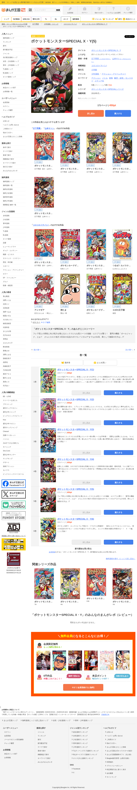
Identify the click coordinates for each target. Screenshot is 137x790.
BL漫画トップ (8, 73)
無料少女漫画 (8, 193)
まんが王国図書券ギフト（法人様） (118, 754)
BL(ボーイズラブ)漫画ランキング (84, 754)
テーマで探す (8, 151)
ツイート (131, 36)
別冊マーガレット (9, 435)
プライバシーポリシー (114, 766)
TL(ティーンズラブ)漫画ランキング (85, 751)
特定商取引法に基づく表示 (115, 769)
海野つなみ (7, 312)
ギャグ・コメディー (10, 251)
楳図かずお (7, 316)
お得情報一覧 (8, 91)
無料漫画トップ (8, 38)
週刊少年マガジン (9, 424)
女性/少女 (26, 19)
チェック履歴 (8, 110)
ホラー (5, 274)
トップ (6, 19)
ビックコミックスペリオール (13, 474)
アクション (96, 78)
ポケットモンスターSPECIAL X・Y (106, 50)
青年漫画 (6, 223)
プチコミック (8, 404)
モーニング (7, 447)
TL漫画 (5, 231)
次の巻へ (129, 350)
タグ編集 (46, 322)
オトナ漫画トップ (9, 77)
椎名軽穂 (6, 347)
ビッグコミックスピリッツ (12, 416)
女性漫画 (6, 216)
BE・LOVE (7, 396)
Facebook (75, 769)
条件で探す (7, 147)
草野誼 (5, 339)
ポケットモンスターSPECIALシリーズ (107, 89)
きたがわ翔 (7, 331)
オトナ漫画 (7, 239)
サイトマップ (110, 777)
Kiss (4, 420)
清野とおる (7, 355)
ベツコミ (6, 439)
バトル (105, 78)
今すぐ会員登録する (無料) (83, 687)
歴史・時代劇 (8, 262)
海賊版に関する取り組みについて (14, 536)
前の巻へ (37, 350)
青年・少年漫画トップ (11, 65)
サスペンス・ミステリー (12, 258)
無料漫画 (76, 19)
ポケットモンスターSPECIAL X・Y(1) (75, 369)
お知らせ (6, 121)
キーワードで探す (9, 163)
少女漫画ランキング (79, 739)
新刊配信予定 (8, 50)
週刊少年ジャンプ (9, 412)
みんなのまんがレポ (10, 171)
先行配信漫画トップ (10, 57)
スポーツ (6, 266)
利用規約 (109, 762)
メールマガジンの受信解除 (14, 739)
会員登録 (6, 102)
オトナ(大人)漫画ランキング (82, 758)
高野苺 (5, 362)
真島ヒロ (6, 382)
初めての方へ (8, 133)
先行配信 (16, 19)
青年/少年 (36, 19)
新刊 (118, 19)
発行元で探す (8, 167)
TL (46, 19)
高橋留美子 (7, 366)
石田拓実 (6, 308)
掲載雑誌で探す (8, 159)
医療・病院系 (8, 285)
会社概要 (109, 773)
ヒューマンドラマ (9, 247)
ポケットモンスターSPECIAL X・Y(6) (75, 519)
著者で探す (7, 155)
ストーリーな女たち (10, 400)
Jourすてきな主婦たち (11, 443)
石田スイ (6, 304)
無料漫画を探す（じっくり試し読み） (120, 559)
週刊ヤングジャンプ (10, 427)
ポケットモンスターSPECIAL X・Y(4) (75, 459)
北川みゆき (7, 335)
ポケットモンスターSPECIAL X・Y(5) (75, 489)
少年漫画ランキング (79, 747)
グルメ (5, 282)
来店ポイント (128, 19)
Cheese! (6, 431)
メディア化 (99, 81)
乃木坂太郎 (7, 370)
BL (56, 19)
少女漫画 (6, 219)
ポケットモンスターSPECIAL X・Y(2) (75, 399)
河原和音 (6, 327)
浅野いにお (7, 300)
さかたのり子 (8, 343)
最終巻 (65, 362)
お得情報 (7, 758)
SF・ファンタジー (9, 278)
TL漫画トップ (8, 69)
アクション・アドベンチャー (13, 270)
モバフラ (6, 470)
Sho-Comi (6, 451)
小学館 (94, 70)
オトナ (65, 19)
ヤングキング (8, 459)
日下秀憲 (101, 59)
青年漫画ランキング (79, 743)
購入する (118, 113)
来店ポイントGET (9, 88)
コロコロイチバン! (41, 225)
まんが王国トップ (10, 720)
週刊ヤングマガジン (10, 408)
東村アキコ (7, 374)
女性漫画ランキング (79, 736)
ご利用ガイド (8, 129)
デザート (6, 462)
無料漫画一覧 (8, 185)
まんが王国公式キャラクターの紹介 (118, 751)
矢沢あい (6, 386)
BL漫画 (5, 235)
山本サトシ (49, 128)
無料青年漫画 (8, 197)
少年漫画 (6, 227)
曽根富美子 (7, 358)
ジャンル (96, 19)
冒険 (111, 78)
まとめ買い (100, 362)
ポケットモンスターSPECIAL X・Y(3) (75, 429)
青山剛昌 (6, 296)
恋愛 (4, 243)
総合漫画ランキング (79, 732)
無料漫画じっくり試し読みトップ (34, 720)
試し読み (91, 113)
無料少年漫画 (8, 201)
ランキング (108, 19)
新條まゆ (6, 351)
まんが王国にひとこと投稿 (12, 136)
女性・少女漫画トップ (11, 61)
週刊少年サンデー (9, 455)
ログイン (6, 106)
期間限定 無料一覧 (9, 205)
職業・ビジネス (8, 254)
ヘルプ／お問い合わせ (11, 125)
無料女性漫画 (8, 189)
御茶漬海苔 (7, 323)
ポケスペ (36, 322)
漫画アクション (8, 466)
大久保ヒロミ (8, 320)
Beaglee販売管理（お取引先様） (117, 758)
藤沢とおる (7, 378)
